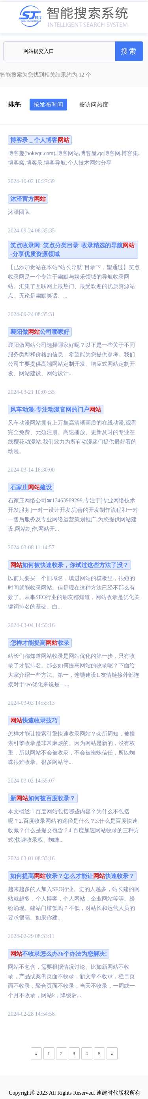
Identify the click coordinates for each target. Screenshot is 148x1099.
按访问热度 (94, 104)
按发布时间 (48, 104)
